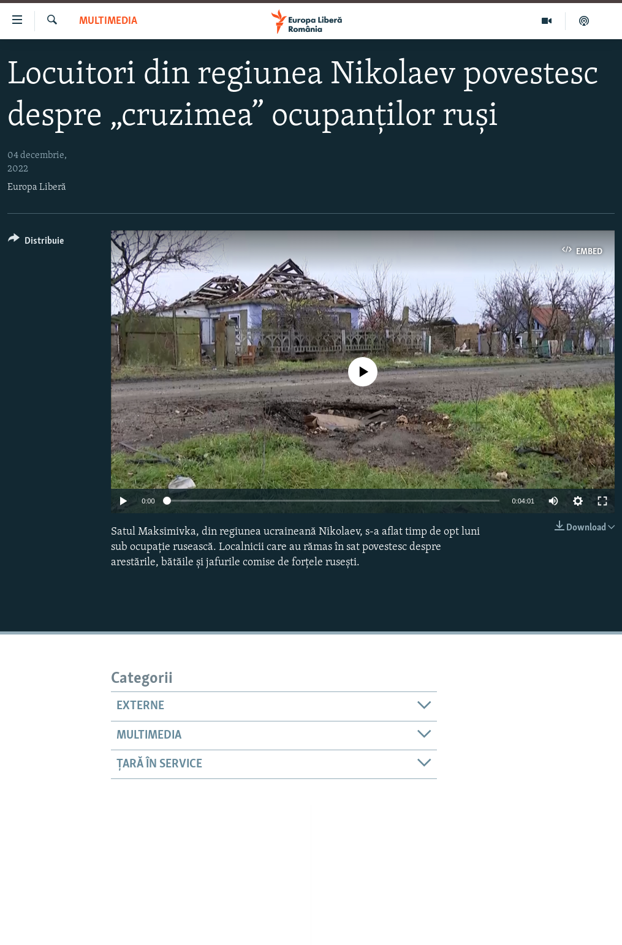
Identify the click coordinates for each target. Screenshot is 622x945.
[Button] (36, 242)
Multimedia (108, 21)
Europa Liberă (36, 187)
